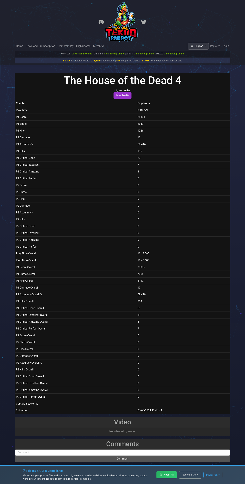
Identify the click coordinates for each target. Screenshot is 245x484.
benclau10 (122, 95)
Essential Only (190, 474)
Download (32, 46)
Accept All (167, 474)
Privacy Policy (213, 475)
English (197, 46)
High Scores (83, 46)
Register (215, 46)
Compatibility (66, 46)
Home (19, 46)
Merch (98, 46)
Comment (122, 458)
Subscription (47, 46)
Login (226, 46)
